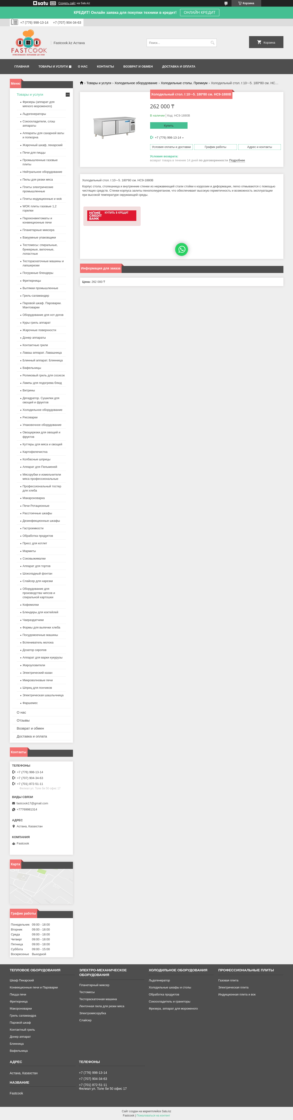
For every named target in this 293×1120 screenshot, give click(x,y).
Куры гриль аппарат (37, 322)
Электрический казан (38, 672)
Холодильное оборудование (136, 83)
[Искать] (213, 43)
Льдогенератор (159, 980)
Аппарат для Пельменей (40, 467)
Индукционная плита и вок (237, 994)
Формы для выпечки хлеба (41, 627)
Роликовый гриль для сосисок (44, 375)
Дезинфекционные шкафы (41, 520)
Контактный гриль (22, 1029)
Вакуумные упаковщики (39, 237)
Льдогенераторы (34, 114)
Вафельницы (32, 368)
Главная (21, 66)
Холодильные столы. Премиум (184, 83)
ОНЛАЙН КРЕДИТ (199, 13)
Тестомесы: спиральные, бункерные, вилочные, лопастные (40, 249)
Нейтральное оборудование (42, 172)
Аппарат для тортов (37, 566)
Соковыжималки (34, 558)
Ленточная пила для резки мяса (101, 1006)
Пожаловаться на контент (153, 1115)
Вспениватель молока (38, 642)
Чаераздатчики (33, 620)
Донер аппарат (20, 1036)
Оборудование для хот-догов (43, 315)
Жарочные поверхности (39, 330)
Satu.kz (166, 1111)
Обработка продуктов (38, 535)
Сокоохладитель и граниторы (169, 1001)
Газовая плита (228, 980)
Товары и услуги (53, 66)
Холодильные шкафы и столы (170, 987)
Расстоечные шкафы (37, 513)
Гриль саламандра (23, 1015)
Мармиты (29, 551)
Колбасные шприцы (37, 459)
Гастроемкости (33, 528)
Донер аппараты (34, 337)
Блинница (17, 1043)
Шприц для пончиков (37, 687)
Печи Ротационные (36, 505)
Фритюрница (19, 1001)
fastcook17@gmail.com (32, 803)
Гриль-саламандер (36, 295)
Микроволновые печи (38, 680)
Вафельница (19, 1050)
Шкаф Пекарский (22, 980)
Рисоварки (30, 417)
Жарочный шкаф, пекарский (43, 145)
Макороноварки (21, 1008)
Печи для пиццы (34, 152)
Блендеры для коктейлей (40, 612)
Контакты (105, 66)
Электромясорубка (92, 1013)
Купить (169, 125)
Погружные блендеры (38, 273)
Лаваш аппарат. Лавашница (42, 352)
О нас (83, 66)
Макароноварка (34, 498)
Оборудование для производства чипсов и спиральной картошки (39, 593)
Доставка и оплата (178, 66)
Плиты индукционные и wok (42, 199)
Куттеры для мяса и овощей (42, 444)
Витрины (29, 390)
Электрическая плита (233, 987)
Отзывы (23, 720)
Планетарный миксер (94, 985)
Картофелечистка (35, 452)
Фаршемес (30, 703)
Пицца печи (18, 994)
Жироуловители (34, 665)
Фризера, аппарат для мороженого (173, 1008)
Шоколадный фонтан (37, 573)
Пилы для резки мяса (38, 179)
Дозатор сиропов (35, 650)
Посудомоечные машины (40, 635)
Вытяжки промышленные (40, 288)
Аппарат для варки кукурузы (43, 657)
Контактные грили (35, 345)
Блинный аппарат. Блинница (43, 360)
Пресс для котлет (35, 543)
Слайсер (85, 1020)
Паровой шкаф (20, 1022)
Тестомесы (87, 992)
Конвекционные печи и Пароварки (34, 987)
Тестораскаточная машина (98, 999)
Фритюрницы (32, 280)
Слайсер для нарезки (38, 581)
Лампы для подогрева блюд (42, 383)
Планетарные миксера (38, 230)
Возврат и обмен (138, 66)
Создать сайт (67, 3)
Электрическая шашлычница (43, 695)
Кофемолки (31, 604)
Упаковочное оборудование (42, 425)
